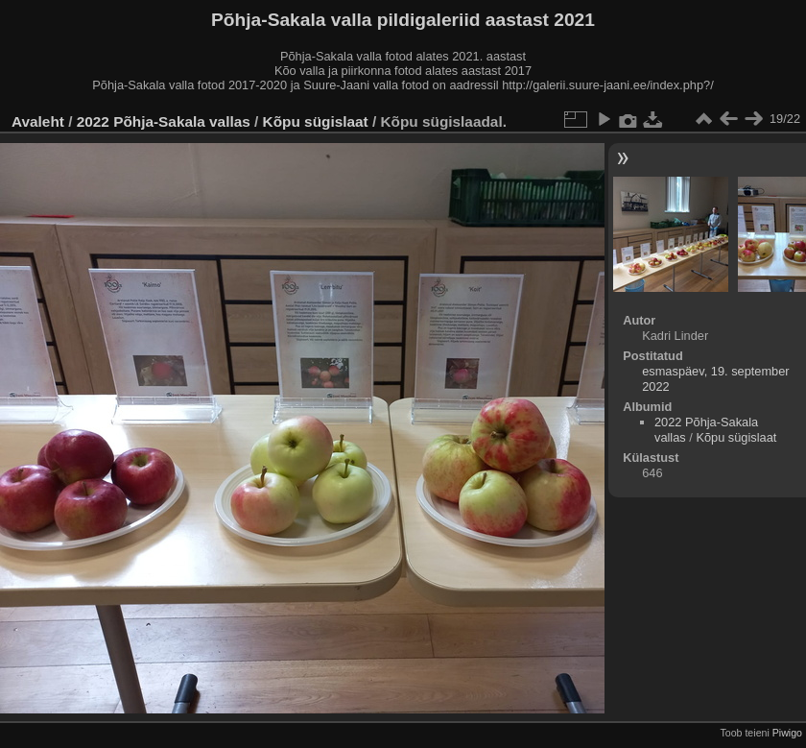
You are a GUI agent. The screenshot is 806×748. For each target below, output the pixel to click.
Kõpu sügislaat (315, 121)
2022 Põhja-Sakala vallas (163, 121)
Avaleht (38, 121)
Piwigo (787, 732)
